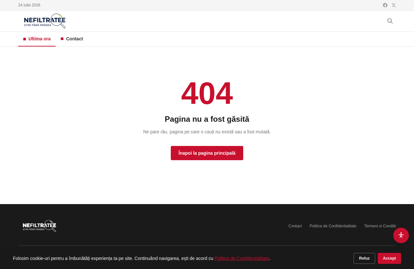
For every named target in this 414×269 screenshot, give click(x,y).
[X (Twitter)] (393, 5)
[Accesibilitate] (401, 235)
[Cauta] (390, 21)
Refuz (364, 258)
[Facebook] (385, 5)
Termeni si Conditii (380, 226)
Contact (72, 38)
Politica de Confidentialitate (333, 226)
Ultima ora (36, 38)
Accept (389, 258)
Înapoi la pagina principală (207, 153)
